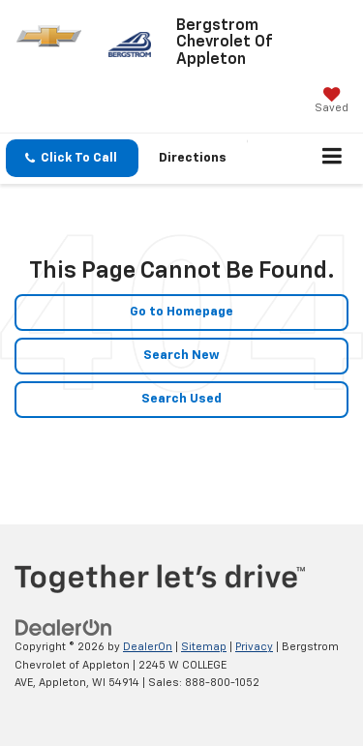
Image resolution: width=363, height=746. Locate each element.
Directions (193, 158)
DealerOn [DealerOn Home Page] (147, 647)
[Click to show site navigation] (332, 159)
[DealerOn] (64, 628)
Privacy (254, 647)
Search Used (181, 399)
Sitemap (204, 647)
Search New (181, 355)
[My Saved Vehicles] (331, 102)
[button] (72, 158)
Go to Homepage (181, 312)
